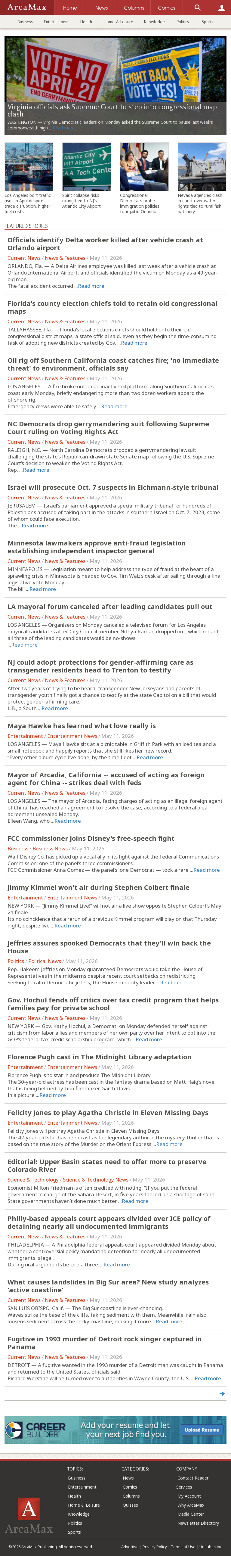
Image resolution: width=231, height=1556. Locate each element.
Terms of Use (183, 1546)
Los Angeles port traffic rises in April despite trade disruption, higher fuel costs (28, 203)
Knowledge (154, 21)
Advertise (130, 1546)
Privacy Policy (155, 1546)
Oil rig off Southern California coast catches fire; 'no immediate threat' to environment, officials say (113, 364)
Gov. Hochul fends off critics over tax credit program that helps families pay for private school (113, 1003)
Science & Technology (33, 1179)
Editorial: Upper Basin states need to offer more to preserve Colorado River (107, 1165)
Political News (44, 961)
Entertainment (56, 21)
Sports (207, 21)
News (128, 1478)
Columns (131, 1496)
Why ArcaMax (190, 1505)
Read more (91, 285)
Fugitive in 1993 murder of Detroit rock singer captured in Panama (105, 1342)
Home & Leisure (118, 21)
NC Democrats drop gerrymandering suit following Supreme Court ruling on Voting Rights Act (108, 427)
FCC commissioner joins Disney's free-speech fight (91, 838)
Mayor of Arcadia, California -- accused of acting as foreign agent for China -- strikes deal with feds (106, 778)
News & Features (65, 257)
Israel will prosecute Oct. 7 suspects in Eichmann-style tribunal (113, 487)
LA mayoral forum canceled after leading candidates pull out (110, 606)
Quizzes (130, 1505)
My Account (189, 1496)
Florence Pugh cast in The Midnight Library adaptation (100, 1056)
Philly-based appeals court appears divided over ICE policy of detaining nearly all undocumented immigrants (109, 1222)
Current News (24, 257)
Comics (130, 1487)
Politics (183, 21)
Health (86, 21)
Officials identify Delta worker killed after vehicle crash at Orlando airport (105, 243)
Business (25, 21)
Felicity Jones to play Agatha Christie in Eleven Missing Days (108, 1112)
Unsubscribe (211, 1546)
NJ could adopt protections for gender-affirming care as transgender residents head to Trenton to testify (100, 665)
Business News (50, 848)
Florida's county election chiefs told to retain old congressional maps (112, 307)
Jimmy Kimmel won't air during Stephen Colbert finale (98, 887)
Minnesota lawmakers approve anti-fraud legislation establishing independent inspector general (97, 546)
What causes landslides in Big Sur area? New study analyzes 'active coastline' (108, 1285)
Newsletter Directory (198, 1523)
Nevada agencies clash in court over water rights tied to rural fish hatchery (200, 203)
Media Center (190, 1514)
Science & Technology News (95, 1179)
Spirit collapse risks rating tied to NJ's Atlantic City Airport (81, 201)
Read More (64, 128)
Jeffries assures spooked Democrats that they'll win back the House (109, 946)
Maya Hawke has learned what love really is (82, 725)
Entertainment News (72, 735)
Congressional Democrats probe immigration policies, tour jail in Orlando (140, 203)
